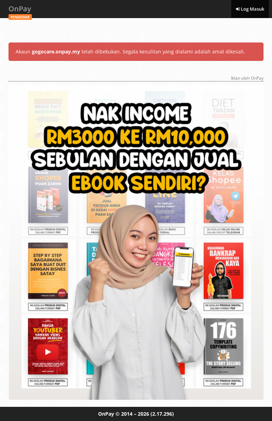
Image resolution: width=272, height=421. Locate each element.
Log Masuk (250, 9)
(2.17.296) (162, 413)
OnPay (20, 11)
